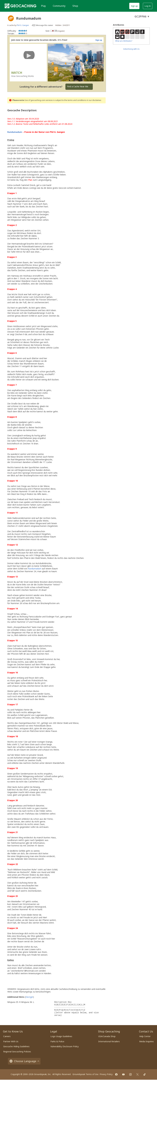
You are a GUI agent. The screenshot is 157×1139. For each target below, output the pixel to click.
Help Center (145, 1036)
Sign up (134, 6)
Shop (75, 5)
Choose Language (24, 1061)
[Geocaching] (20, 6)
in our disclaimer (94, 100)
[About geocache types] (10, 18)
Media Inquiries (146, 1041)
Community (59, 5)
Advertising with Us (131, 49)
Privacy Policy (106, 1074)
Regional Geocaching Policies (17, 1051)
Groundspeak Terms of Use (85, 1074)
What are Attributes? (123, 41)
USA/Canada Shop (106, 1036)
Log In (148, 6)
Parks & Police (57, 1041)
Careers (7, 1036)
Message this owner (44, 25)
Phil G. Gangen (23, 25)
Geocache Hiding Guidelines (16, 1046)
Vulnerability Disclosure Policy (64, 1046)
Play (43, 5)
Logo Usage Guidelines (61, 1036)
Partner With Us (10, 1041)
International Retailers (109, 1041)
